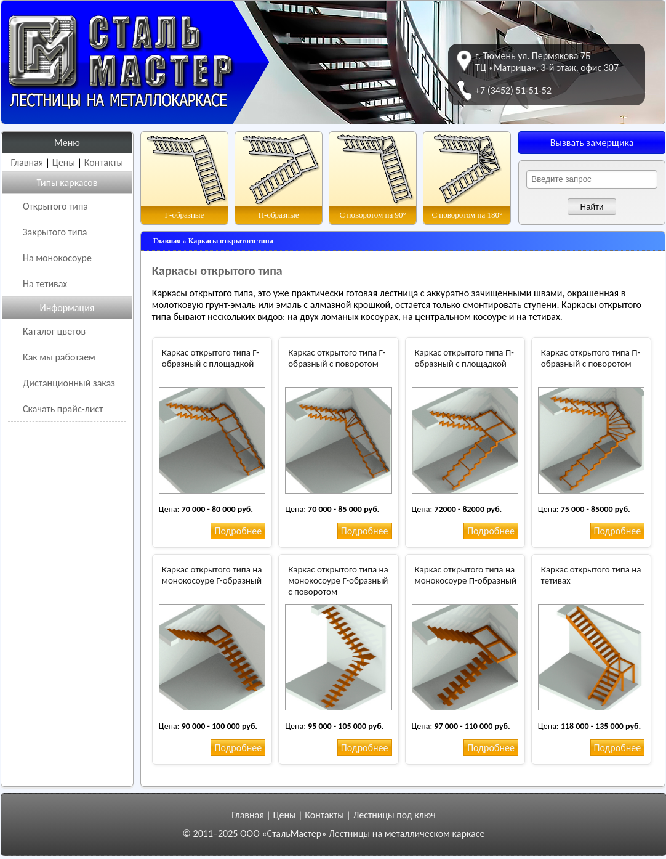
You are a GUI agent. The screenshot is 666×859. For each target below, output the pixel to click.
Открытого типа (55, 206)
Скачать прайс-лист (63, 409)
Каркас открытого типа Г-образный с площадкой (210, 358)
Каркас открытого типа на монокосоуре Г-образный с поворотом (338, 580)
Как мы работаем (59, 357)
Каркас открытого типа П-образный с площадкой (464, 358)
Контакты (104, 162)
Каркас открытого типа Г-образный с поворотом (336, 358)
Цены (63, 162)
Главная (27, 162)
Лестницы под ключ (394, 815)
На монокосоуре (57, 258)
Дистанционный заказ (69, 383)
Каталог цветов (54, 331)
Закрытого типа (55, 232)
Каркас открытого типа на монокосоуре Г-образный (212, 575)
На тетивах (45, 284)
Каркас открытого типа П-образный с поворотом (590, 358)
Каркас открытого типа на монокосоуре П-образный (466, 575)
